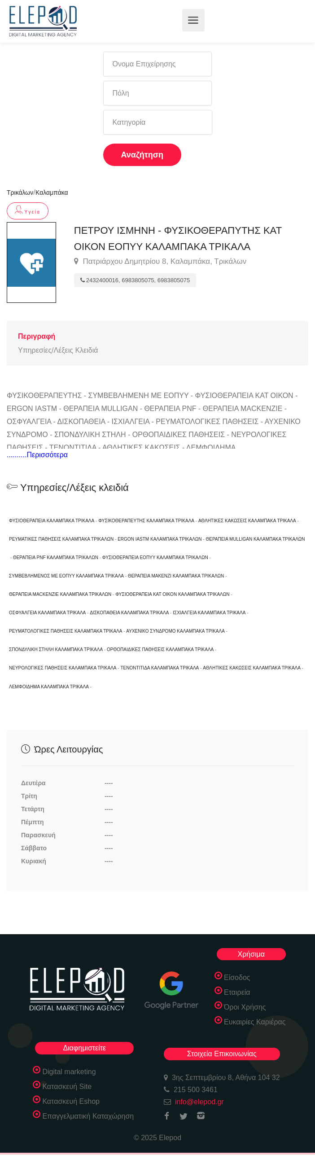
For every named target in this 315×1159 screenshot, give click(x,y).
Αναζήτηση (142, 154)
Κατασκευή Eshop (71, 1101)
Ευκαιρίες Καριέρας (255, 1022)
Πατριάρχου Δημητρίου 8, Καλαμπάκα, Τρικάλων (160, 262)
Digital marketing (69, 1072)
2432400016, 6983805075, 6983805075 (135, 280)
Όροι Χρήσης (245, 1007)
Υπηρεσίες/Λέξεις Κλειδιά (58, 350)
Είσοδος (237, 977)
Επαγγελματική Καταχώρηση (88, 1116)
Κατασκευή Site (67, 1086)
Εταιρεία (237, 992)
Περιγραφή (36, 336)
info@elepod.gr (199, 1102)
